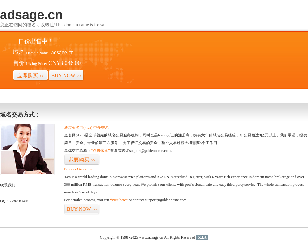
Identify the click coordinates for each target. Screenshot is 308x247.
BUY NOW (66, 75)
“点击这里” (100, 150)
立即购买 (30, 75)
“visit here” (119, 200)
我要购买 (82, 159)
